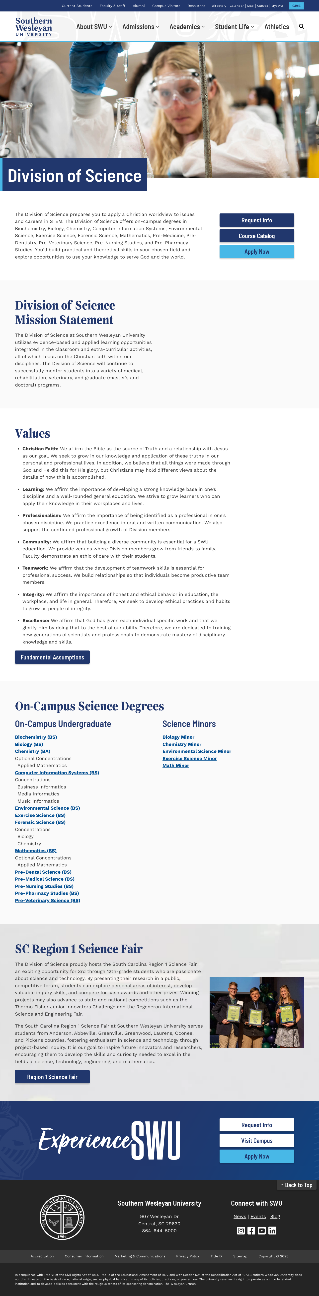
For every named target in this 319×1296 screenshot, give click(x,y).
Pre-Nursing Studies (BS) (44, 886)
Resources (196, 6)
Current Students (77, 6)
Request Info (256, 220)
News (240, 1216)
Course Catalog (257, 235)
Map (250, 5)
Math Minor (175, 765)
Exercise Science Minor (189, 758)
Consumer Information (84, 1256)
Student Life (232, 26)
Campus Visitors (166, 6)
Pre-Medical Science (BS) (45, 879)
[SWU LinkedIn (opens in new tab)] (272, 1231)
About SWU (91, 26)
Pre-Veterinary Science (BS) (47, 900)
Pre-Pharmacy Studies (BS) (47, 893)
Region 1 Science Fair (52, 1076)
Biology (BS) (29, 744)
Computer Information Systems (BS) (57, 773)
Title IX (216, 1256)
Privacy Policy (188, 1256)
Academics (184, 26)
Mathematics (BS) (36, 850)
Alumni (139, 6)
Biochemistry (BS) (36, 737)
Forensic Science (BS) (40, 822)
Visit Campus (257, 1140)
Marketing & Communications (140, 1256)
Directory (219, 5)
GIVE (296, 6)
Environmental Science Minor (196, 751)
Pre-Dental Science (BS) (43, 872)
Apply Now (256, 251)
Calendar (237, 5)
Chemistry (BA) (32, 751)
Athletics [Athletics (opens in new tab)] (276, 26)
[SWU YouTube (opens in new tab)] (262, 1231)
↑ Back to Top (297, 1184)
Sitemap (240, 1256)
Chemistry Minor (181, 744)
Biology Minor (178, 737)
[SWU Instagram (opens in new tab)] (241, 1231)
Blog (275, 1216)
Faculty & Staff (112, 6)
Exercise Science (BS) (40, 815)
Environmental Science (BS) (47, 808)
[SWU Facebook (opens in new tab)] (251, 1231)
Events (258, 1216)
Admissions (138, 26)
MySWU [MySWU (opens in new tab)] (277, 5)
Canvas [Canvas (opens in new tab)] (262, 5)
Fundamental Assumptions (52, 657)
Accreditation (42, 1256)
